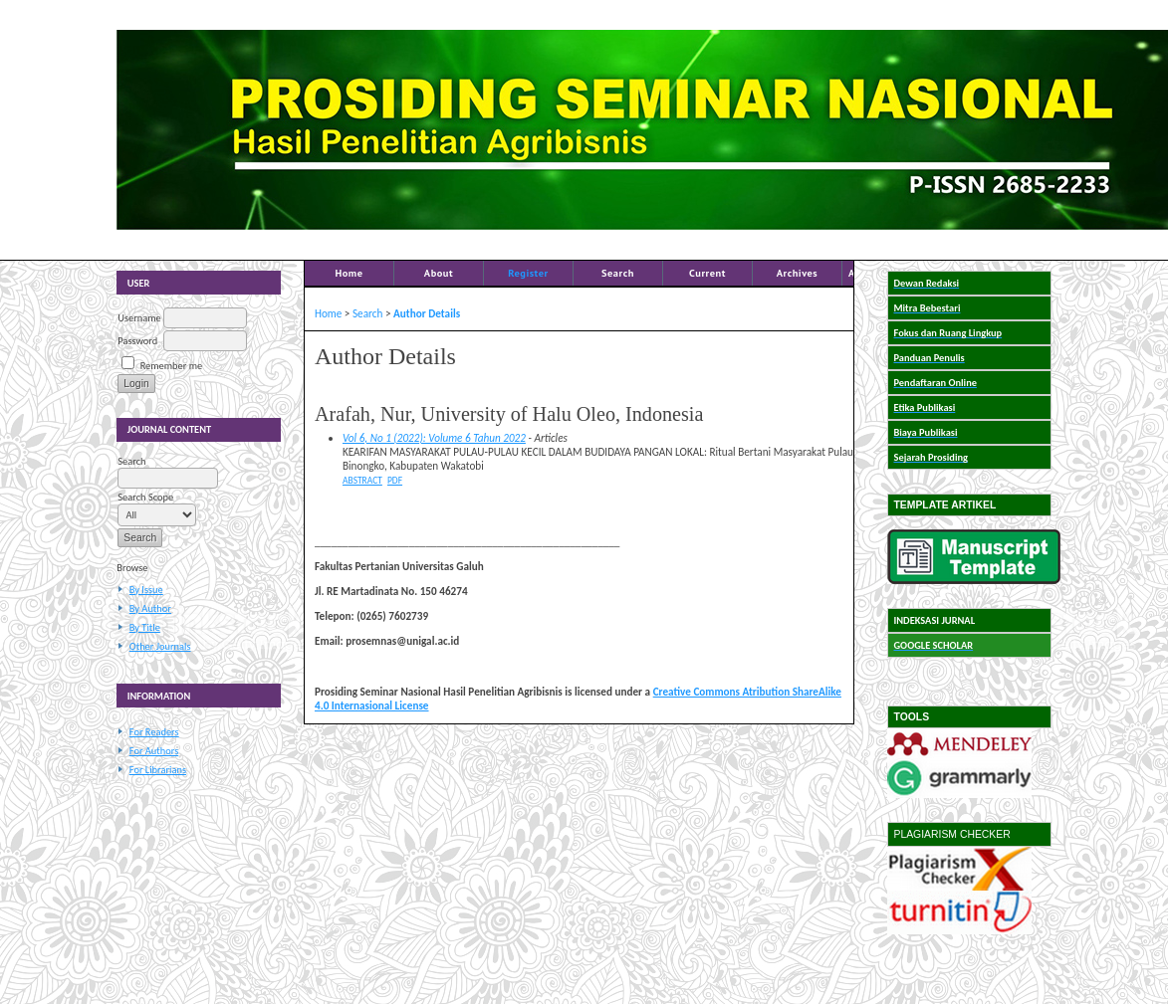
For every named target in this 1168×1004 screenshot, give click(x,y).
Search (617, 273)
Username (138, 317)
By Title (144, 627)
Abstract (362, 481)
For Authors (153, 750)
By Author (150, 608)
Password (137, 340)
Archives (797, 273)
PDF (394, 481)
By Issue (146, 589)
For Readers (154, 731)
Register (528, 273)
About (438, 273)
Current (707, 273)
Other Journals (160, 646)
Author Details (426, 313)
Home (348, 273)
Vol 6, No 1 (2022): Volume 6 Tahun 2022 (434, 438)
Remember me (171, 365)
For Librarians (157, 769)
